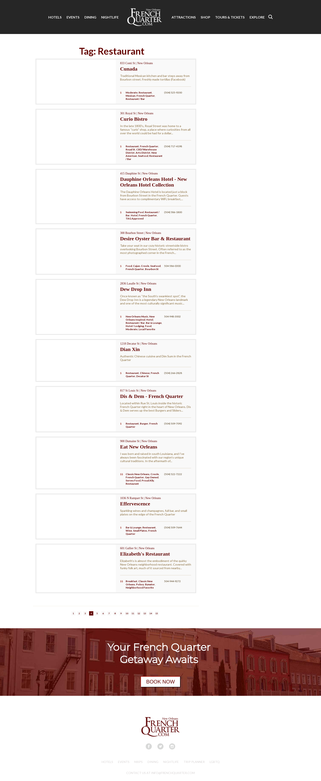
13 (144, 613)
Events (123, 762)
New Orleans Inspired (140, 318)
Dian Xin (130, 349)
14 (150, 613)
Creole (145, 265)
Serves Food (133, 480)
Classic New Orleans (137, 474)
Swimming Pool (135, 212)
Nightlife (171, 762)
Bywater (150, 584)
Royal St (130, 149)
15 (156, 613)
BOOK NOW (160, 682)
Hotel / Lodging (135, 326)
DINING (90, 17)
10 (127, 613)
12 (139, 613)
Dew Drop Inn (135, 289)
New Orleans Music (137, 316)
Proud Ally (148, 480)
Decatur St (142, 376)
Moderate (132, 92)
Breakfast (131, 581)
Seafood (143, 155)
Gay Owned (151, 477)
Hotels (107, 762)
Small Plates (140, 530)
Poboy (140, 584)
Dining (153, 762)
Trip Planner (194, 762)
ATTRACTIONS (184, 17)
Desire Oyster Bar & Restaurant (155, 238)
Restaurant (145, 92)
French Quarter (145, 95)
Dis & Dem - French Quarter (151, 396)
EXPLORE (257, 17)
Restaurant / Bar (135, 98)
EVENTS (73, 17)
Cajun (136, 265)
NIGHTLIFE (110, 17)
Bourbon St (152, 269)
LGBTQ (215, 762)
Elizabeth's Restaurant (145, 554)
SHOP (205, 17)
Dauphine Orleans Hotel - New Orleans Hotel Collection (153, 182)
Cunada (128, 69)
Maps (138, 762)
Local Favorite (147, 329)
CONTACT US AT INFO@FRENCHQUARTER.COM (160, 773)
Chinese (145, 373)
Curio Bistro (133, 119)
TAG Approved (134, 218)
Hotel (134, 215)
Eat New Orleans (138, 447)
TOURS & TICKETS (230, 17)
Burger (144, 423)
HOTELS (55, 17)
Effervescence (135, 504)
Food (129, 265)
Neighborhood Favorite (140, 587)
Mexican (130, 95)
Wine (129, 530)
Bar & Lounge (154, 322)
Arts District (143, 152)
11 (133, 613)
